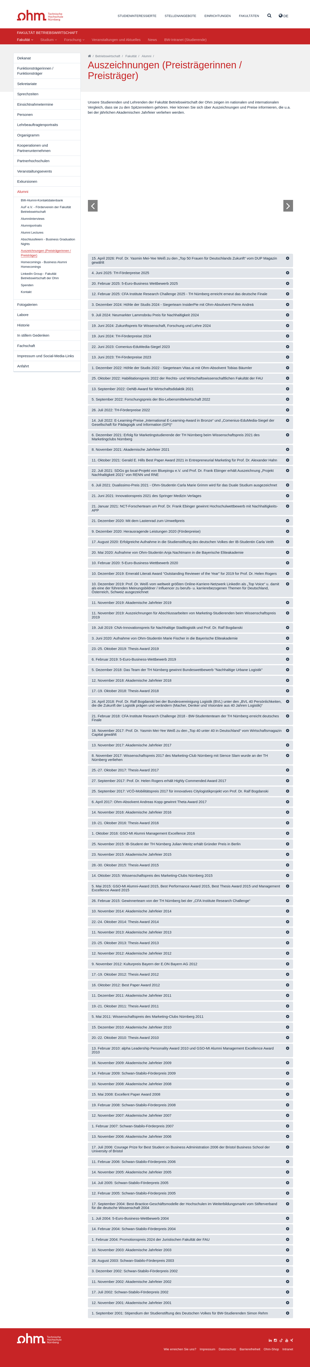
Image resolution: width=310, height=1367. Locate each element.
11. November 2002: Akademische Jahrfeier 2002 (131, 1282)
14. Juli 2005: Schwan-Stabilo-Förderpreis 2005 (130, 1183)
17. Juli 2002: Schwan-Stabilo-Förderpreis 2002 (130, 1292)
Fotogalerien (27, 304)
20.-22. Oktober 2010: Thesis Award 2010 (125, 1037)
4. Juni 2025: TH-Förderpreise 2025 (120, 273)
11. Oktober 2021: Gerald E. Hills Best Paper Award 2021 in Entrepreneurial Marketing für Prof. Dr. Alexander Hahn (184, 460)
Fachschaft (26, 346)
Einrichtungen (217, 16)
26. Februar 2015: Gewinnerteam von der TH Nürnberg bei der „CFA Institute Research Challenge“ (171, 901)
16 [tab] (218, 221)
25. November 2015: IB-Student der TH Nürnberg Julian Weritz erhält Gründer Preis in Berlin (166, 844)
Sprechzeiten (28, 94)
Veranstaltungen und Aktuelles (116, 40)
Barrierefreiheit (250, 1349)
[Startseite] (89, 56)
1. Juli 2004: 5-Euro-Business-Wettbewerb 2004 (130, 1218)
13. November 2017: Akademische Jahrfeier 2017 (131, 745)
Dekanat (24, 58)
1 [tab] (153, 221)
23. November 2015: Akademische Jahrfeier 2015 (131, 854)
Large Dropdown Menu (39, 1338)
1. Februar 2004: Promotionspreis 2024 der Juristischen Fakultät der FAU (151, 1239)
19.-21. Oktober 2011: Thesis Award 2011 (125, 1006)
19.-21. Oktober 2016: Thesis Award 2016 (125, 823)
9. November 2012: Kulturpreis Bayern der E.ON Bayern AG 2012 (144, 964)
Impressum (207, 1349)
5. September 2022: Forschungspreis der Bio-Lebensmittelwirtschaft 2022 (151, 399)
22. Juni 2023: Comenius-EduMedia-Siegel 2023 (131, 347)
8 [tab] (184, 221)
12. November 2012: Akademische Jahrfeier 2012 (131, 953)
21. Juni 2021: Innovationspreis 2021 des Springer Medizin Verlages (147, 496)
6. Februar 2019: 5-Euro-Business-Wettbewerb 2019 (134, 659)
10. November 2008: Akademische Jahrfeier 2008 (131, 1084)
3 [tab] (162, 221)
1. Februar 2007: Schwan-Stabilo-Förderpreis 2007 (133, 1126)
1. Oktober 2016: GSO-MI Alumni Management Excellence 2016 (143, 833)
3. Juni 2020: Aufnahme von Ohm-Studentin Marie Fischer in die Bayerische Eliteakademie (165, 638)
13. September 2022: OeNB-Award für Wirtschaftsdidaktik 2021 (143, 389)
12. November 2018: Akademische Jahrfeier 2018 (131, 680)
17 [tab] (223, 221)
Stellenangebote (180, 16)
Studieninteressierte (137, 16)
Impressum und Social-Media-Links (45, 356)
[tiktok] (281, 1340)
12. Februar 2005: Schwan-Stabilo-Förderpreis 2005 (134, 1193)
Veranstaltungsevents (34, 171)
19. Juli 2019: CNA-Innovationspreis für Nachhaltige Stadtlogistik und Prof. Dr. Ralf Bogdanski (167, 627)
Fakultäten (249, 16)
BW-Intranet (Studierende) (185, 40)
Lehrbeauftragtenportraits (37, 125)
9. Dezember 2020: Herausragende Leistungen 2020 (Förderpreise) (146, 531)
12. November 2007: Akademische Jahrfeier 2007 (131, 1115)
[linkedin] (270, 1340)
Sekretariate (27, 84)
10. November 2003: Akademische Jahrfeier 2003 (131, 1250)
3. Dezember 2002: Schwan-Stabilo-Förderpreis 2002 (135, 1271)
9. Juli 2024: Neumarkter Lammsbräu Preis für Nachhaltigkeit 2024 (145, 315)
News (152, 40)
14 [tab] (210, 221)
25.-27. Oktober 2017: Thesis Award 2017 (125, 770)
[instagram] (275, 1340)
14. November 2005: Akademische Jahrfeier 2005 (131, 1172)
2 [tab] (158, 221)
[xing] (291, 1340)
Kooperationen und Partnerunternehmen (34, 147)
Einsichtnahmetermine (35, 104)
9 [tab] (188, 221)
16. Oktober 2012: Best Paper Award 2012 (126, 985)
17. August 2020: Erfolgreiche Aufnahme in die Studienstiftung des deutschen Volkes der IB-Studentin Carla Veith (183, 542)
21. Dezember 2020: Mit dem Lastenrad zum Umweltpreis (138, 521)
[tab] (190, 260)
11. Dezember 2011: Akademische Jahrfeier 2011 (131, 995)
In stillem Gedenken (33, 335)
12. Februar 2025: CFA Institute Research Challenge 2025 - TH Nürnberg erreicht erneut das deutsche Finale (179, 294)
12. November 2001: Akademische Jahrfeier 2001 (131, 1303)
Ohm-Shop (271, 1349)
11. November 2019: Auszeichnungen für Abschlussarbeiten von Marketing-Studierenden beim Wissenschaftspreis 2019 (184, 615)
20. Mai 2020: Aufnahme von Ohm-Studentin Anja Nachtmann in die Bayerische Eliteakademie (168, 552)
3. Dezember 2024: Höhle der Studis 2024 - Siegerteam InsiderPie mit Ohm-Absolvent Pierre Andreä (173, 304)
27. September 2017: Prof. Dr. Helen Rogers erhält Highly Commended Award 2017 (159, 781)
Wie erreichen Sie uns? (180, 1349)
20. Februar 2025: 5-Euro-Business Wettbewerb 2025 (135, 283)
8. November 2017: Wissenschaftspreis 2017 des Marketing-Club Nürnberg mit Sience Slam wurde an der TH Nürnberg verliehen (180, 757)
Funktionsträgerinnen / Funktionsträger (35, 70)
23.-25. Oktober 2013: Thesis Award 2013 (125, 943)
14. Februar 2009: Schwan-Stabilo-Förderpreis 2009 (134, 1073)
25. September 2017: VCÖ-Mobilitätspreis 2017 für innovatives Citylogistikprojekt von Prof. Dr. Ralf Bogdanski (180, 791)
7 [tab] (179, 221)
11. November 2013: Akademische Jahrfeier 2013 (131, 932)
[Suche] (269, 16)
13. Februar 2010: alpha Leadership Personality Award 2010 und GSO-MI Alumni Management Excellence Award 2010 (183, 1050)
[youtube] (286, 1340)
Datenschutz (227, 1349)
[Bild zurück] (93, 206)
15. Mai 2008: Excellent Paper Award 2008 (126, 1094)
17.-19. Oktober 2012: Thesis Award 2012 (125, 974)
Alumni (22, 192)
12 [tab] (201, 221)
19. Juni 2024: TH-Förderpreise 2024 (121, 336)
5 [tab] (171, 221)
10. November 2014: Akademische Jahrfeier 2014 (131, 911)
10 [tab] (192, 221)
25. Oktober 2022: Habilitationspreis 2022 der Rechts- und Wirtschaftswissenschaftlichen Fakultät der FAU (177, 378)
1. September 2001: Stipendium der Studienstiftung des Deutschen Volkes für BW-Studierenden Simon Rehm (180, 1313)
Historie (23, 325)
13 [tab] (205, 221)
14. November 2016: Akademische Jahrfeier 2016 (131, 812)
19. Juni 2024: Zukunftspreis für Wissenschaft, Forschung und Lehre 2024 (151, 326)
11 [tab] (196, 221)
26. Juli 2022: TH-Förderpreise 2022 (121, 410)
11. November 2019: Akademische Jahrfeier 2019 (131, 603)
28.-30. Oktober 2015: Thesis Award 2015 (125, 865)
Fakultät (25, 40)
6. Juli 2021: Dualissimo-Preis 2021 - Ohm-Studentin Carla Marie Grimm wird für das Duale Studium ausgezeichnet (184, 485)
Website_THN (40, 15)
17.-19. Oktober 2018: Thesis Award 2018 (125, 691)
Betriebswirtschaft (107, 56)
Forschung (74, 40)
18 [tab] (227, 221)
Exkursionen (27, 181)
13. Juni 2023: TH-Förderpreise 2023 (121, 357)
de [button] (283, 16)
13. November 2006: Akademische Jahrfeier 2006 (131, 1136)
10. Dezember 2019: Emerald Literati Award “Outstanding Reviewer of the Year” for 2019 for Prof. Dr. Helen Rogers (184, 573)
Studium (48, 40)
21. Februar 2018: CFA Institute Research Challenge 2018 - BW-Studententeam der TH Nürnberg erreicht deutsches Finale (185, 718)
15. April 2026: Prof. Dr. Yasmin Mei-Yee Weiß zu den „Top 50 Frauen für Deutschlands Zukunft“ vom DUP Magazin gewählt (184, 260)
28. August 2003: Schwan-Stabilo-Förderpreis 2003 (133, 1260)
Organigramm (28, 135)
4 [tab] (166, 221)
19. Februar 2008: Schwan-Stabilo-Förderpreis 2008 (134, 1105)
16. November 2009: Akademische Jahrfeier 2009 (131, 1063)
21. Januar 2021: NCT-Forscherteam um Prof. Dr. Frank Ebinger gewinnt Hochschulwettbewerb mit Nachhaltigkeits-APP (185, 508)
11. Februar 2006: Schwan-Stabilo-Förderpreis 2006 (134, 1162)
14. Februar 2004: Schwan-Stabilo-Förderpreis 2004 (134, 1229)
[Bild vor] (288, 206)
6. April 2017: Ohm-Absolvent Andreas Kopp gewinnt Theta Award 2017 (149, 802)
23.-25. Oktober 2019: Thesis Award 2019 (125, 649)
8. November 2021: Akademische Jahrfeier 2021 (131, 449)
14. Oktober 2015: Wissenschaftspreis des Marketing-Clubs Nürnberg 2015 (152, 875)
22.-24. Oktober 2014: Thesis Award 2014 (125, 922)
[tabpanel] (190, 178)
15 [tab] (214, 221)
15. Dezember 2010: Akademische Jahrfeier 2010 (131, 1027)
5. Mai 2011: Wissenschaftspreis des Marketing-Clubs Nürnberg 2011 (148, 1016)
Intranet (287, 1349)
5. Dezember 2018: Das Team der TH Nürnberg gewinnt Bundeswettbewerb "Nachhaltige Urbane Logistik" (177, 670)
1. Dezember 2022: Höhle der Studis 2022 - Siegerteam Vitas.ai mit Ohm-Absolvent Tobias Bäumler (172, 368)
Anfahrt (23, 366)
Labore (23, 315)
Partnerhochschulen (33, 161)
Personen (25, 114)
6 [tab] (175, 221)
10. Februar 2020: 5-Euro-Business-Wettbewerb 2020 (135, 563)
